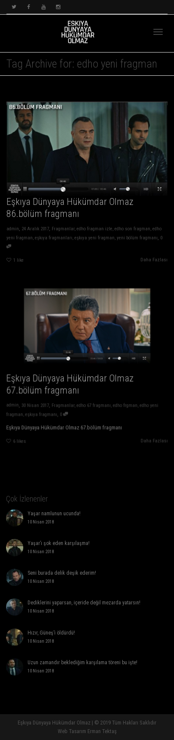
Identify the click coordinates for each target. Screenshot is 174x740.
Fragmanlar (62, 229)
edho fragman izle (94, 229)
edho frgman (121, 400)
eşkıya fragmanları (53, 239)
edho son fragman (133, 229)
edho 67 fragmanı (93, 400)
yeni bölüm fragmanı (138, 239)
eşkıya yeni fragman (94, 239)
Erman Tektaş (102, 731)
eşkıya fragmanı (46, 409)
